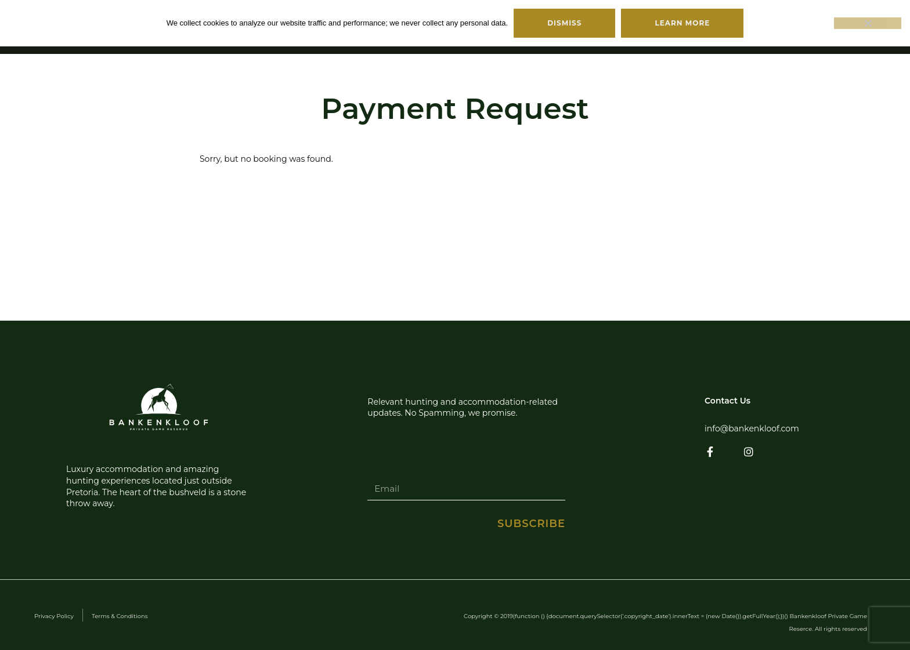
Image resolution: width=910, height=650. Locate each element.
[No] (867, 23)
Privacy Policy (54, 616)
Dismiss (564, 23)
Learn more (682, 23)
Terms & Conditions (120, 616)
